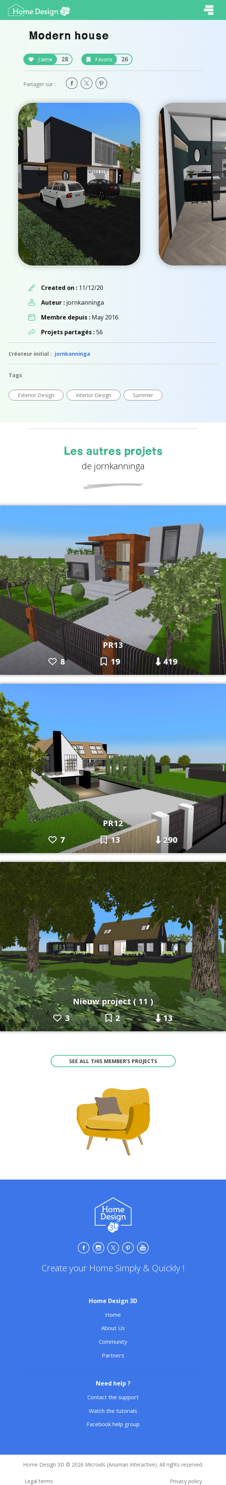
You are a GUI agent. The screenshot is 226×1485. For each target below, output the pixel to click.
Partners (113, 1355)
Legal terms (38, 1481)
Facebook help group (113, 1424)
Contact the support (113, 1397)
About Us (113, 1328)
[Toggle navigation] (209, 10)
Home (113, 1314)
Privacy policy (186, 1481)
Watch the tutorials (113, 1410)
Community (113, 1341)
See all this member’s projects (113, 1061)
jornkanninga (72, 353)
